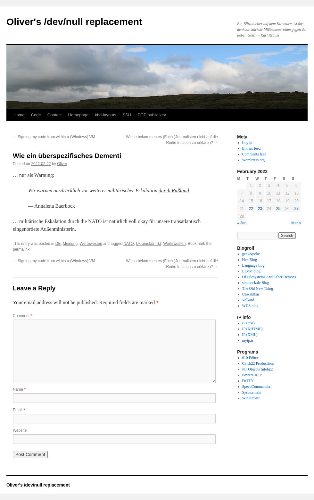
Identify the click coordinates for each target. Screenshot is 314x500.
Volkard (248, 300)
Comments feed (254, 154)
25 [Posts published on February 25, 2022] (278, 208)
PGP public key (151, 115)
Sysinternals (251, 392)
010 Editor (250, 357)
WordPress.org (253, 160)
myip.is (248, 340)
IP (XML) (250, 334)
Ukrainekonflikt (148, 243)
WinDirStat (251, 398)
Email (19, 410)
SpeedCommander (256, 386)
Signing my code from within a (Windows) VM (54, 137)
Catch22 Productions (258, 363)
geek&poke (251, 254)
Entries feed (251, 148)
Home (19, 115)
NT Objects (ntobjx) (257, 369)
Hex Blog (249, 259)
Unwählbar (250, 294)
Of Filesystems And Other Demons (269, 277)
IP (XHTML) (252, 329)
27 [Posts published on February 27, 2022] (296, 208)
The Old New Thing (257, 288)
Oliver (62, 164)
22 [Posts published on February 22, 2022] (251, 208)
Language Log (253, 265)
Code (36, 115)
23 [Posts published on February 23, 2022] (260, 208)
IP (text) (248, 323)
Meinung (70, 243)
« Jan (241, 223)
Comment (22, 315)
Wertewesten (91, 243)
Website (20, 430)
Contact (54, 115)
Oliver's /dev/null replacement (74, 21)
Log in (247, 142)
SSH (127, 115)
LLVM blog (251, 271)
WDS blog (250, 306)
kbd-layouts (105, 115)
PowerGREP (252, 375)
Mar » (296, 223)
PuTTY (248, 381)
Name (19, 389)
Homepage (78, 115)
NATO (128, 243)
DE (58, 243)
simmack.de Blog (255, 282)
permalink (21, 249)
